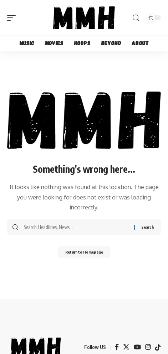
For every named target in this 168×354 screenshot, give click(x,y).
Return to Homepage (84, 252)
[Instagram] (148, 347)
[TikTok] (158, 347)
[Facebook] (117, 347)
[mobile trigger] (13, 18)
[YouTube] (137, 347)
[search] (136, 18)
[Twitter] (126, 347)
